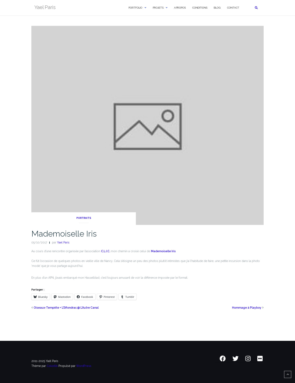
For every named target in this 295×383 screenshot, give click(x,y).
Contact (233, 7)
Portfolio (135, 7)
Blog (217, 7)
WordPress (83, 366)
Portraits (83, 218)
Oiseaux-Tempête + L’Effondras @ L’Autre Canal (66, 307)
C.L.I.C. (105, 251)
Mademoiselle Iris (64, 233)
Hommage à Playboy (246, 307)
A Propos (180, 7)
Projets (158, 7)
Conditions (199, 7)
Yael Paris (63, 242)
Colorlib (52, 366)
